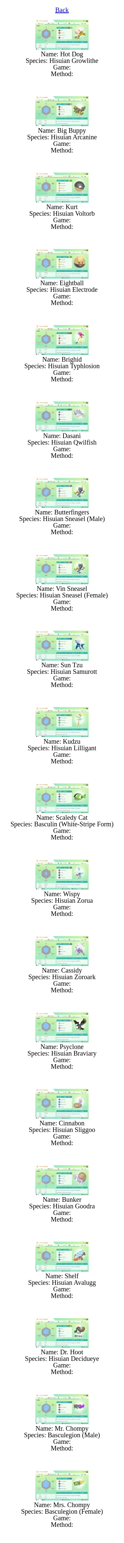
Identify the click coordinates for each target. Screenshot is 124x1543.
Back (62, 10)
